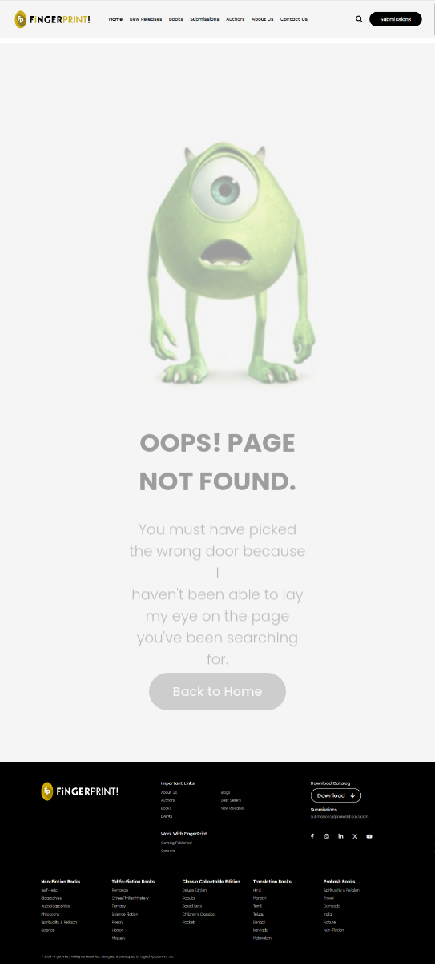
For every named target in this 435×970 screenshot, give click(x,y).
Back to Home (218, 691)
